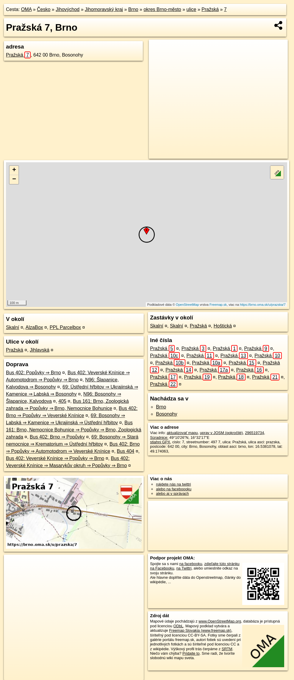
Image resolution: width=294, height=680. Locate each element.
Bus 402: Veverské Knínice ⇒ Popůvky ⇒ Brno (55, 458)
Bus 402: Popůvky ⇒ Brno (33, 372)
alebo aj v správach (172, 493)
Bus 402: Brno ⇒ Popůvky (57, 436)
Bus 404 (126, 451)
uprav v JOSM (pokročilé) (221, 433)
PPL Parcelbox (65, 327)
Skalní (12, 327)
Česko (43, 9)
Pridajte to (191, 653)
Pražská (210, 9)
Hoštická (223, 325)
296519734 (254, 433)
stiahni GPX (160, 442)
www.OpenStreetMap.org (219, 621)
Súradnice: (159, 437)
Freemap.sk (218, 304)
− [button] (14, 179)
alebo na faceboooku (173, 489)
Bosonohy (166, 414)
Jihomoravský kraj (104, 9)
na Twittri (184, 568)
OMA (26, 9)
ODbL (178, 626)
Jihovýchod (67, 9)
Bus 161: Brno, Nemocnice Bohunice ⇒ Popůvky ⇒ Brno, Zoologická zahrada (73, 429)
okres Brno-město (162, 9)
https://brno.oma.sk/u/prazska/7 (262, 304)
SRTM (227, 649)
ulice (191, 9)
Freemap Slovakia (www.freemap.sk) (200, 630)
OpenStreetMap (187, 304)
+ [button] (14, 170)
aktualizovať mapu (182, 433)
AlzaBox (34, 327)
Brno (133, 9)
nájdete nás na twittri (173, 484)
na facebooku (190, 564)
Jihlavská (39, 350)
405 (62, 401)
